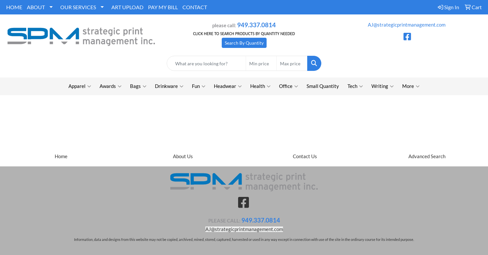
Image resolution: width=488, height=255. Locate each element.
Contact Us (305, 156)
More (411, 86)
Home (61, 156)
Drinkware (169, 86)
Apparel (79, 86)
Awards (111, 86)
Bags (138, 86)
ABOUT (36, 7)
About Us (183, 156)
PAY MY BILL (163, 7)
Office (288, 86)
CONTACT (194, 7)
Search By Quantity (244, 43)
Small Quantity (323, 86)
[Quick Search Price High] (292, 63)
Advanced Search (426, 156)
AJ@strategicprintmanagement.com (406, 25)
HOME (14, 7)
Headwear (228, 86)
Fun (198, 86)
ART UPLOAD (127, 7)
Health (260, 86)
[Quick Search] (206, 63)
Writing (382, 86)
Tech (355, 86)
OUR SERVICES (78, 7)
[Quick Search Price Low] (261, 63)
